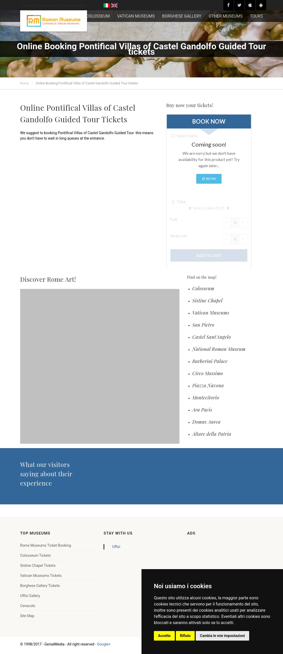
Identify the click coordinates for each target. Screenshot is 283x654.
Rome (24, 83)
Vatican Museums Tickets (41, 576)
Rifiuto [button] (185, 636)
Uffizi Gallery (30, 596)
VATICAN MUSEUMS (136, 16)
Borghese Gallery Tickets (40, 586)
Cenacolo (27, 606)
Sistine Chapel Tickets (38, 565)
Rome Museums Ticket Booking (45, 545)
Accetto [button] (164, 636)
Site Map (27, 616)
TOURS (256, 16)
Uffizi (116, 547)
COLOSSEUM (98, 16)
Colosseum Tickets (35, 555)
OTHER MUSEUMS (225, 16)
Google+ (104, 644)
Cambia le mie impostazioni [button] (222, 636)
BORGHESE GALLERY (181, 16)
